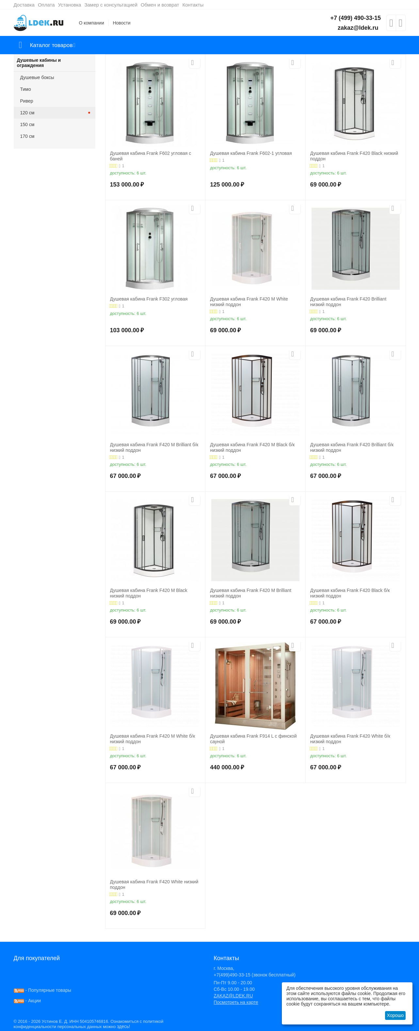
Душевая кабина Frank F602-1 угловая (251, 153)
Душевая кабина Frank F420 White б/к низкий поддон (350, 738)
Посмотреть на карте (236, 1002)
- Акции (27, 1000)
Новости (121, 22)
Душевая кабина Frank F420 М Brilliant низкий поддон (250, 593)
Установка (69, 5)
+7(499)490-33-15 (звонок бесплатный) (255, 974)
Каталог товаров (52, 45)
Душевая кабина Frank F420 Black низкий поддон (354, 156)
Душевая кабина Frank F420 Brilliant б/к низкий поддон (352, 447)
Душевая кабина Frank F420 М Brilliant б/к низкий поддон (154, 447)
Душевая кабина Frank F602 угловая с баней (150, 156)
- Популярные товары (43, 990)
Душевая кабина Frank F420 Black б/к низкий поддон (350, 593)
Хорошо (395, 1015)
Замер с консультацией (110, 5)
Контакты (192, 5)
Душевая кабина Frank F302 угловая (149, 299)
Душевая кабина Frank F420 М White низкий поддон (249, 301)
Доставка (24, 5)
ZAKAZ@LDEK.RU (233, 995)
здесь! (123, 1026)
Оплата (46, 5)
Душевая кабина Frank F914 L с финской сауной (253, 738)
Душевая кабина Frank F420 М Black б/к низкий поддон (252, 447)
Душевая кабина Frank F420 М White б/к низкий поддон (152, 738)
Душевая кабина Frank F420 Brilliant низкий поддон (348, 301)
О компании (91, 22)
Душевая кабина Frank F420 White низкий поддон (154, 884)
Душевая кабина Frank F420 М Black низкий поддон (148, 593)
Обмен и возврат (160, 5)
